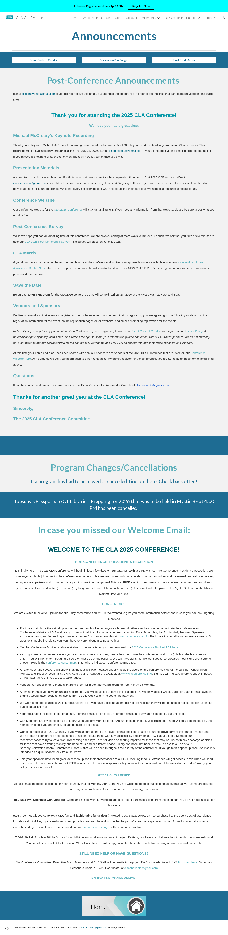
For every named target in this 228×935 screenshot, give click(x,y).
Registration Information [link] (180, 17)
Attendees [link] (149, 17)
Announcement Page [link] (96, 17)
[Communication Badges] (114, 60)
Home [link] (74, 17)
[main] (114, 35)
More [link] (209, 17)
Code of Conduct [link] (126, 17)
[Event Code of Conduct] (44, 60)
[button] (223, 17)
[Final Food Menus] (184, 60)
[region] (114, 6)
